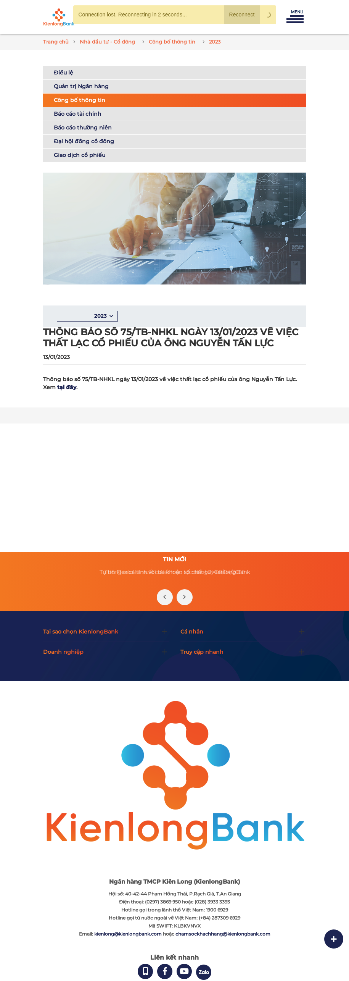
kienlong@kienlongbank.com (128, 934)
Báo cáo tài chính (77, 113)
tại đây (66, 387)
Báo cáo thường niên (83, 127)
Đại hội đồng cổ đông (84, 141)
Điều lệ (63, 72)
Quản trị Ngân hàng (81, 86)
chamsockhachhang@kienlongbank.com (222, 934)
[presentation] (165, 597)
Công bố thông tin (79, 100)
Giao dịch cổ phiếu (79, 155)
